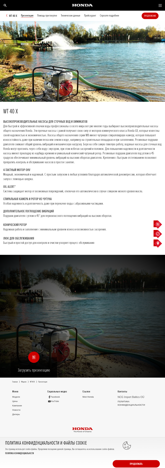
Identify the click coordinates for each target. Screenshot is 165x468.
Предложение (155, 15)
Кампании (17, 405)
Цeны (15, 401)
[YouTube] (54, 401)
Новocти (16, 410)
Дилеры (16, 414)
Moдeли (16, 397)
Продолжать (147, 455)
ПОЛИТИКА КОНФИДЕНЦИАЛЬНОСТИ (19, 462)
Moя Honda (87, 397)
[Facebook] (54, 397)
